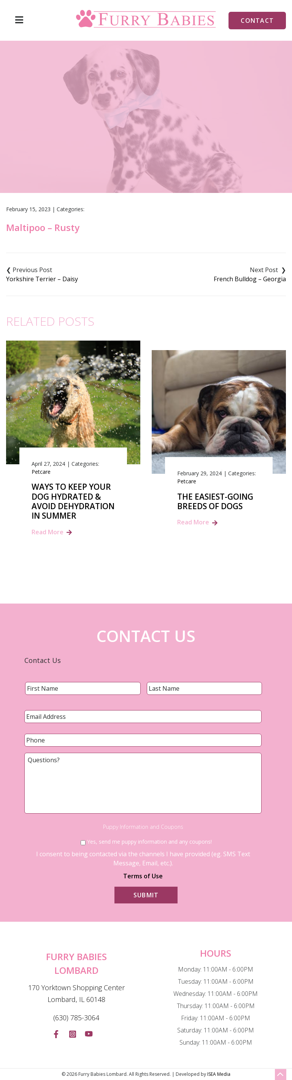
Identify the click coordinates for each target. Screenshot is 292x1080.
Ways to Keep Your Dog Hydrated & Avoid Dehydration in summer (73, 501)
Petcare (41, 471)
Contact (257, 20)
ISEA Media (218, 1074)
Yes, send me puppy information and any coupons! (149, 841)
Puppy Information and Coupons (143, 827)
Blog (124, 150)
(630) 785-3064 (76, 1017)
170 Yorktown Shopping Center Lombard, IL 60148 (76, 993)
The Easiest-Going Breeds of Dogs (215, 501)
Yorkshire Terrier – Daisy (42, 279)
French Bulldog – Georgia (250, 279)
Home (98, 150)
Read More (47, 532)
